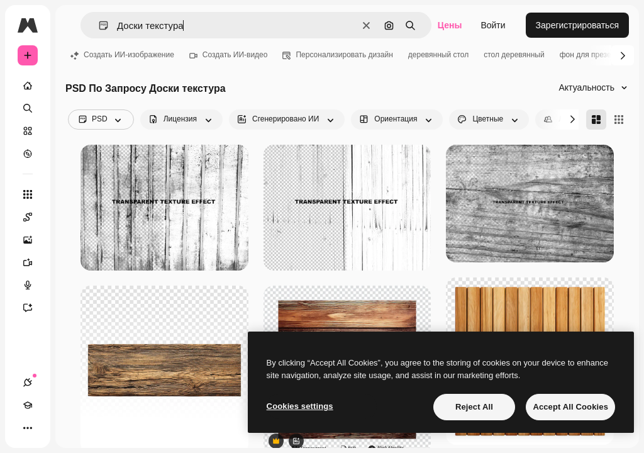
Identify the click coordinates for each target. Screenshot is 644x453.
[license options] (181, 119)
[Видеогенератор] (34, 262)
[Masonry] (596, 119)
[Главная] (28, 86)
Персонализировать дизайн (337, 54)
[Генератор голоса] (34, 285)
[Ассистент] (34, 308)
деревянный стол (438, 54)
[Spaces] (34, 217)
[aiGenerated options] (287, 119)
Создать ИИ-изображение (122, 54)
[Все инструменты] (28, 194)
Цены (450, 25)
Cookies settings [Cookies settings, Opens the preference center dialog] (300, 406)
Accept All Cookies (570, 406)
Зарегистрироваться (577, 25)
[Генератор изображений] (34, 240)
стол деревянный (514, 54)
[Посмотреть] (28, 153)
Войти (492, 25)
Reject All (474, 406)
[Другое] (28, 428)
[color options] (489, 119)
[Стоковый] (28, 131)
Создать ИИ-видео (228, 54)
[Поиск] (28, 108)
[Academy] (28, 405)
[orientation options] (397, 119)
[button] (98, 25)
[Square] (619, 119)
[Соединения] (28, 382)
